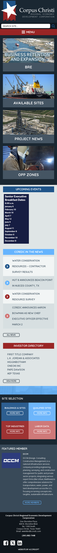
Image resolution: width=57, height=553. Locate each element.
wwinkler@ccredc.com (31, 531)
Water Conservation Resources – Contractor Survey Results (25, 266)
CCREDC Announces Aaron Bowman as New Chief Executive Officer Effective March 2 (26, 316)
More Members (32, 502)
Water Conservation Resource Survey (22, 296)
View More (11, 381)
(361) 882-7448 (28, 535)
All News (11, 335)
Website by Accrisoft (28, 549)
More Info (15, 413)
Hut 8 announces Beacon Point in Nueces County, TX (29, 282)
